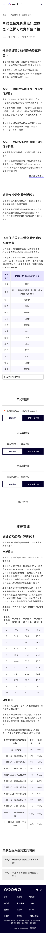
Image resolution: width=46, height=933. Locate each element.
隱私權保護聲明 (9, 921)
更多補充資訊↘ (36, 176)
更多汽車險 (23, 502)
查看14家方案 (33, 418)
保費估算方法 (34, 916)
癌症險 (6, 903)
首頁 (4, 15)
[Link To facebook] (37, 889)
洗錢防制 (24, 923)
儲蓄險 (6, 910)
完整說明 (12, 418)
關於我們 (32, 923)
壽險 (5, 897)
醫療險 (31, 897)
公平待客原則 (15, 923)
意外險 (19, 897)
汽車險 (31, 910)
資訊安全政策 (35, 921)
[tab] (23, 377)
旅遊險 (19, 910)
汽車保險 (14, 15)
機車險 (6, 916)
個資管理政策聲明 (23, 921)
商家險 (19, 916)
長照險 (31, 903)
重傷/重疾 (20, 903)
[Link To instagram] (40, 889)
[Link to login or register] (42, 4)
